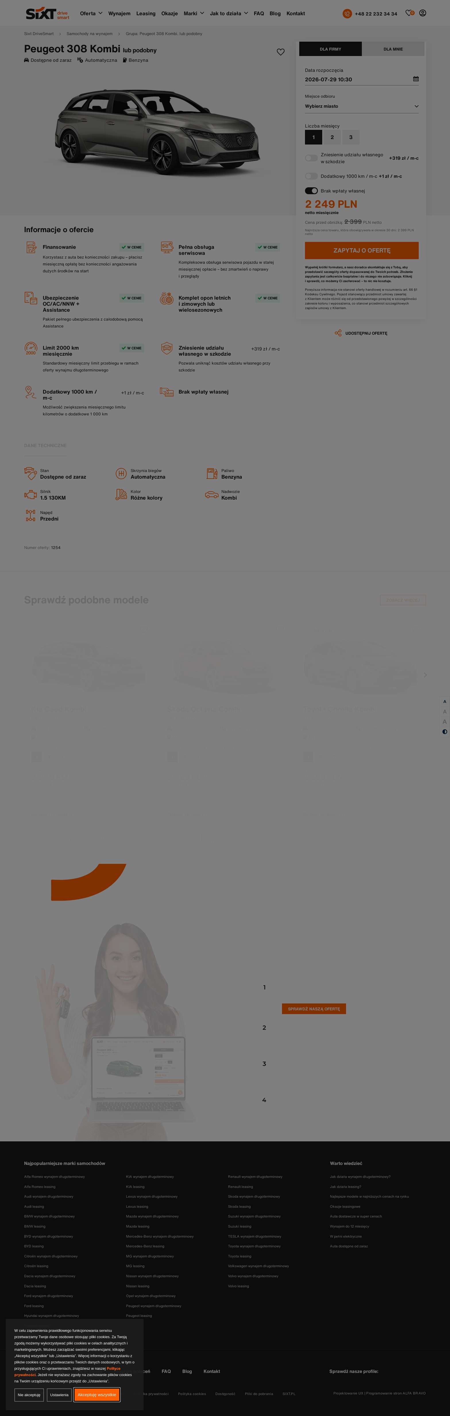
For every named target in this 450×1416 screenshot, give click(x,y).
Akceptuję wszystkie (97, 1394)
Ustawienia (59, 1395)
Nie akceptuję (29, 1395)
